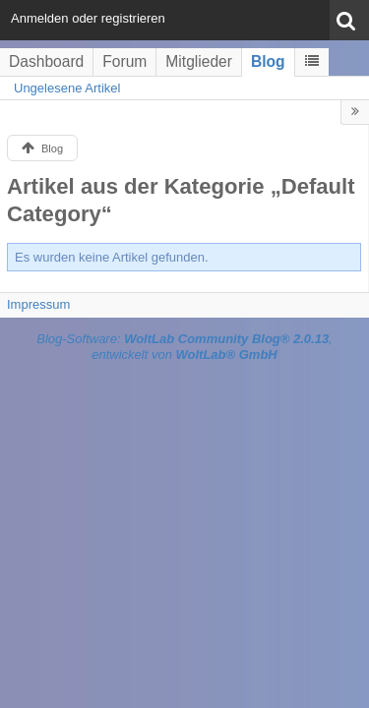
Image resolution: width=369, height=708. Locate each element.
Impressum (38, 304)
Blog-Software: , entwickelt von (184, 347)
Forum (124, 61)
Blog (268, 61)
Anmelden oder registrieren (88, 18)
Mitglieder (198, 61)
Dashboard (46, 61)
